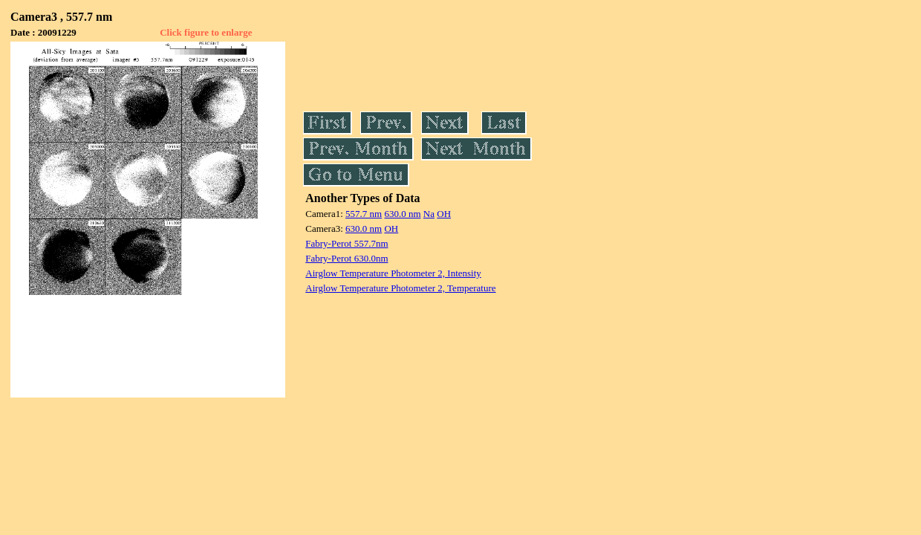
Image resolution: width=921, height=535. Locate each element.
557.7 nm (363, 213)
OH (444, 213)
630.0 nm (402, 213)
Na (429, 213)
